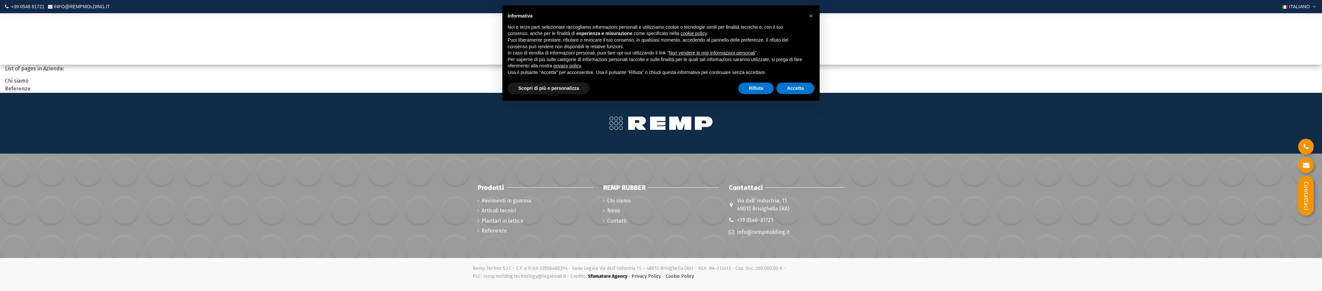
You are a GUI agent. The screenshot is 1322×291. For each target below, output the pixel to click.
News (613, 210)
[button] (811, 16)
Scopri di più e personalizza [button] (548, 88)
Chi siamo (16, 81)
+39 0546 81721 (28, 6)
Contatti (617, 221)
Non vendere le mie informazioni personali (712, 52)
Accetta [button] (795, 88)
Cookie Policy (680, 276)
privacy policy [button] (567, 65)
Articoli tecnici (499, 210)
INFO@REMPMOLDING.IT (82, 6)
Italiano (1299, 6)
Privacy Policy (646, 276)
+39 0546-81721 (755, 220)
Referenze (17, 89)
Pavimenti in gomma (506, 201)
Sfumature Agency (607, 276)
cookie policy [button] (693, 33)
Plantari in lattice (503, 221)
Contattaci (1306, 196)
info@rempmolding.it (763, 232)
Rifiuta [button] (756, 88)
